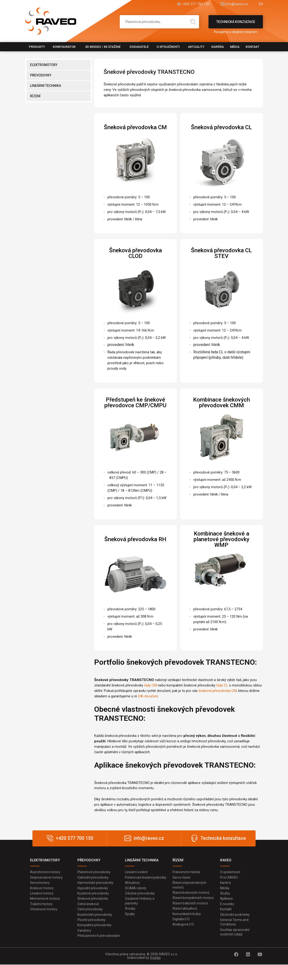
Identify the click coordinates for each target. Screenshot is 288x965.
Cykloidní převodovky (93, 877)
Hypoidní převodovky (92, 888)
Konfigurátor (64, 47)
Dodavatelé (139, 47)
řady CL (222, 685)
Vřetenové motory (43, 909)
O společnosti (168, 47)
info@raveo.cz (235, 4)
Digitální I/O (181, 919)
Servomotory (40, 883)
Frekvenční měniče (186, 872)
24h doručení (148, 696)
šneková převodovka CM (218, 691)
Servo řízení (181, 877)
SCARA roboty (135, 888)
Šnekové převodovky (92, 899)
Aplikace (226, 899)
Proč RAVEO (229, 877)
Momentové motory (45, 899)
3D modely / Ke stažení (102, 47)
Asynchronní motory (45, 872)
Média (234, 47)
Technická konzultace (235, 24)
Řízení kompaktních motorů (193, 898)
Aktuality (196, 47)
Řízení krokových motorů (191, 893)
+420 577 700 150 (193, 4)
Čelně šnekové (88, 904)
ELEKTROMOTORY (44, 65)
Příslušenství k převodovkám (98, 936)
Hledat (193, 22)
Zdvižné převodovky (140, 893)
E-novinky (227, 904)
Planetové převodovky (94, 872)
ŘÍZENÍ (35, 96)
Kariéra (217, 47)
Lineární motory (41, 893)
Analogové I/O (183, 925)
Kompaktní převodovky (94, 925)
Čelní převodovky (90, 909)
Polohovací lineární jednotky (145, 877)
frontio (155, 958)
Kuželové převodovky (93, 893)
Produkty (37, 47)
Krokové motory (42, 888)
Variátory (84, 931)
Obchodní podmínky (235, 915)
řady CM (150, 685)
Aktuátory (132, 883)
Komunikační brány (187, 914)
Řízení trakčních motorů (190, 903)
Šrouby (130, 909)
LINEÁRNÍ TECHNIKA (45, 86)
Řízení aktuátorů (185, 909)
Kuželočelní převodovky (94, 915)
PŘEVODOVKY (40, 75)
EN (261, 4)
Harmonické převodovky (95, 883)
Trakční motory (41, 904)
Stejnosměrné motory (46, 877)
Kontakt (252, 47)
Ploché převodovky (91, 920)
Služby (225, 893)
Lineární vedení (136, 872)
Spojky (130, 914)
